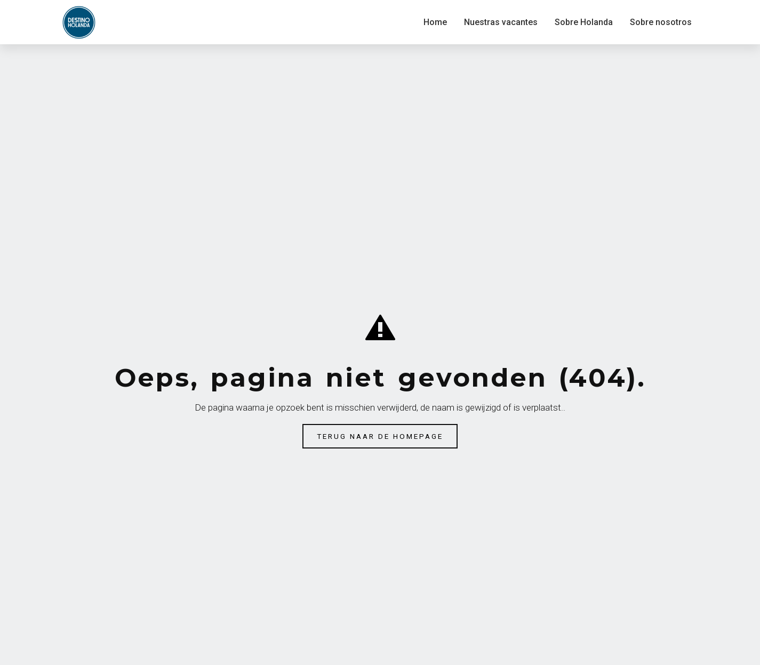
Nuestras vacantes (501, 22)
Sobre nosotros (661, 22)
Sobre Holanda (584, 22)
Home (435, 22)
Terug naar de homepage (380, 436)
